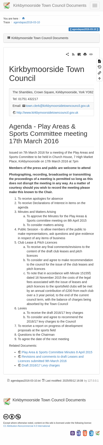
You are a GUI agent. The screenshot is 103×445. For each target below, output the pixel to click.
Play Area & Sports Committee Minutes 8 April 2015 (57, 352)
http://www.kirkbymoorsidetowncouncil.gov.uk (47, 112)
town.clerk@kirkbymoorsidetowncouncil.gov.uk (58, 106)
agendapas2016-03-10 (27, 22)
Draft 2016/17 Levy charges (41, 365)
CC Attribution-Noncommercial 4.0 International (26, 426)
